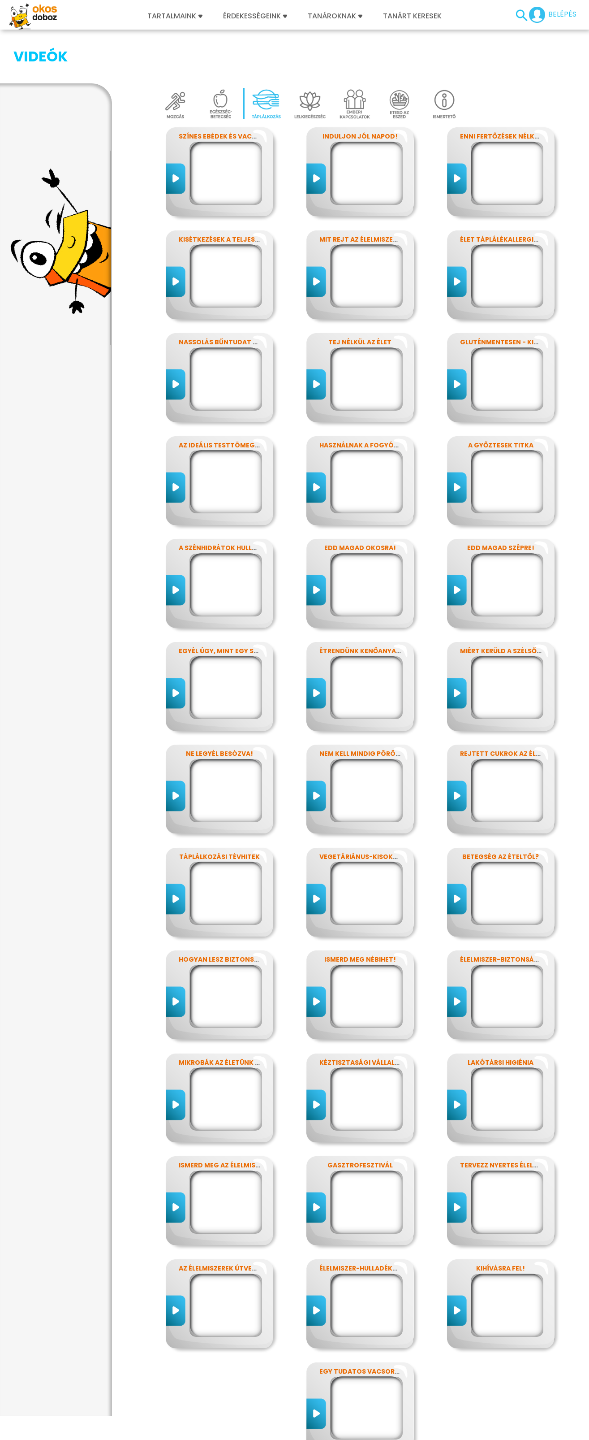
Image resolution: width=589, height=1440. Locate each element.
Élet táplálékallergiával (505, 194)
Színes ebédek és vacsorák (226, 91)
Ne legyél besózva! (219, 708)
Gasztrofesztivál (360, 1120)
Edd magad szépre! (500, 503)
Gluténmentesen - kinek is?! (510, 297)
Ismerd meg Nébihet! (360, 914)
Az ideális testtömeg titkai (228, 400)
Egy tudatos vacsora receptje (376, 1326)
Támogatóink (356, 1430)
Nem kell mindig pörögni (363, 708)
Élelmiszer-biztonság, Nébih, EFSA (520, 914)
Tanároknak (335, 16)
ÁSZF (416, 1430)
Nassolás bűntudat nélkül (227, 297)
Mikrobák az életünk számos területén (249, 1017)
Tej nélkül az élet (359, 297)
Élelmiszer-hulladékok (360, 1223)
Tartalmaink (174, 16)
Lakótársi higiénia (500, 1017)
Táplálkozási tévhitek (219, 811)
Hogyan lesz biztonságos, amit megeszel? (255, 914)
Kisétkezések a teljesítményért (235, 194)
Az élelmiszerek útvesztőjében (234, 1223)
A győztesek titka (500, 400)
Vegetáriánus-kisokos (360, 811)
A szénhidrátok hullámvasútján (238, 503)
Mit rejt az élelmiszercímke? (370, 194)
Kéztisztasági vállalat (361, 1017)
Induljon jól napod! (360, 91)
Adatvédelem (109, 1430)
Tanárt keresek (412, 16)
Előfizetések (157, 1430)
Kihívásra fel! (500, 1223)
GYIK (278, 1430)
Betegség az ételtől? (500, 811)
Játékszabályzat (211, 1430)
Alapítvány (310, 1430)
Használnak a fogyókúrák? (369, 400)
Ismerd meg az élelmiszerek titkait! (242, 1120)
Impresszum (61, 1430)
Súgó (393, 1430)
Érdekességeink (255, 16)
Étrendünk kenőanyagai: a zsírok (380, 606)
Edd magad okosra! (360, 503)
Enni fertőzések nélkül (501, 91)
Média (255, 1430)
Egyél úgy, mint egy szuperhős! (234, 606)
